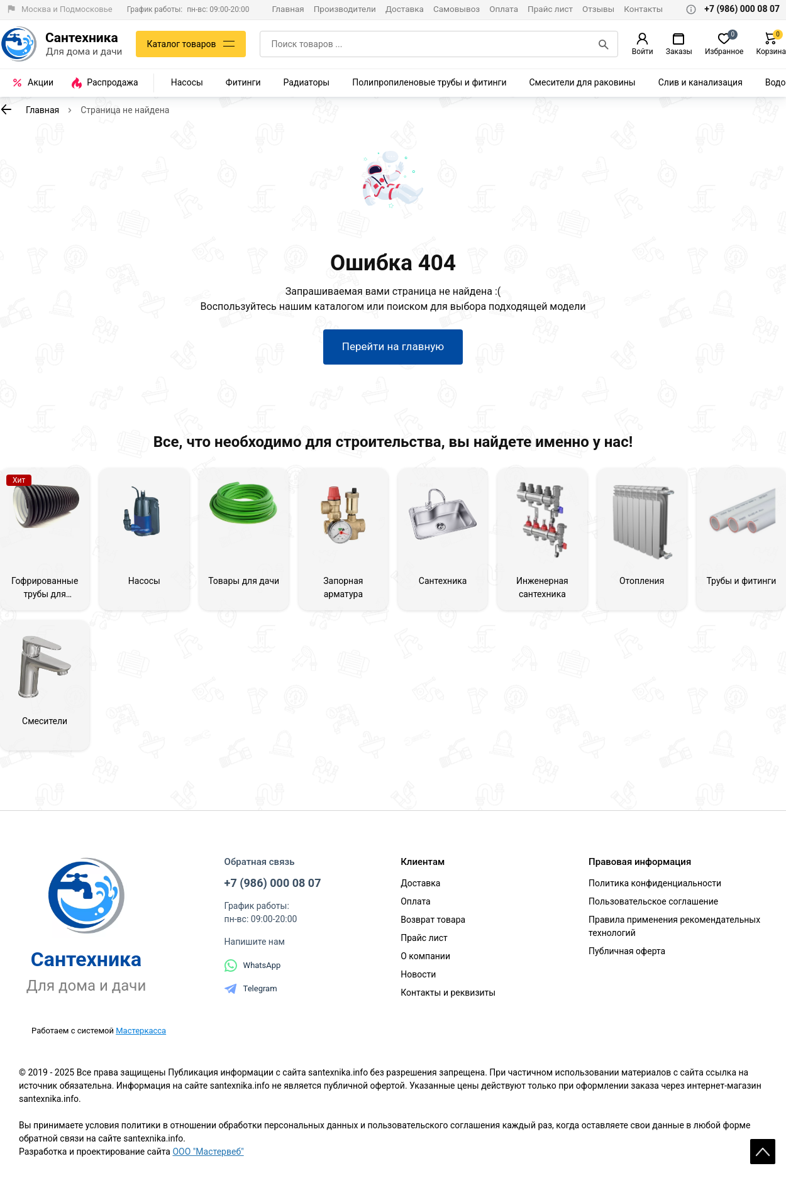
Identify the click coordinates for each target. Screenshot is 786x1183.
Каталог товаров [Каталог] (181, 44)
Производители (345, 9)
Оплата (503, 9)
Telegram (250, 989)
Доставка (404, 9)
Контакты (643, 9)
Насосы (187, 82)
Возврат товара (433, 920)
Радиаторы (307, 82)
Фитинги (243, 82)
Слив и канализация (700, 82)
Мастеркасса (141, 1030)
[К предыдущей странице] (6, 109)
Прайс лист (550, 9)
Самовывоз (456, 9)
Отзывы (598, 9)
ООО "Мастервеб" (207, 1152)
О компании (425, 956)
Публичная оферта (627, 951)
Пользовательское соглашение (653, 901)
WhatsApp (252, 965)
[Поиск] (603, 44)
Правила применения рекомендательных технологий (674, 926)
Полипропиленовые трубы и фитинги (429, 82)
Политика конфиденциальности (655, 883)
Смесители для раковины (582, 82)
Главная (288, 9)
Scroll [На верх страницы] (762, 1151)
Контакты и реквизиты (448, 993)
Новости (418, 974)
